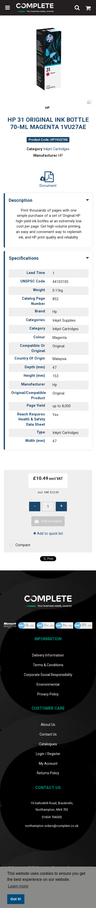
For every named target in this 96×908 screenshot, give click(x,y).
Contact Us (48, 734)
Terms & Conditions (48, 665)
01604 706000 (52, 817)
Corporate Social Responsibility (48, 675)
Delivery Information (48, 655)
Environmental (48, 684)
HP (47, 108)
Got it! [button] (15, 899)
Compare (18, 545)
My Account (48, 764)
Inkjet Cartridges (56, 149)
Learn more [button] (18, 886)
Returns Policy (48, 773)
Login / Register (48, 754)
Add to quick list (48, 533)
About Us (48, 725)
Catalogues (48, 744)
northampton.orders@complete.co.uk (51, 826)
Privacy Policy (48, 694)
